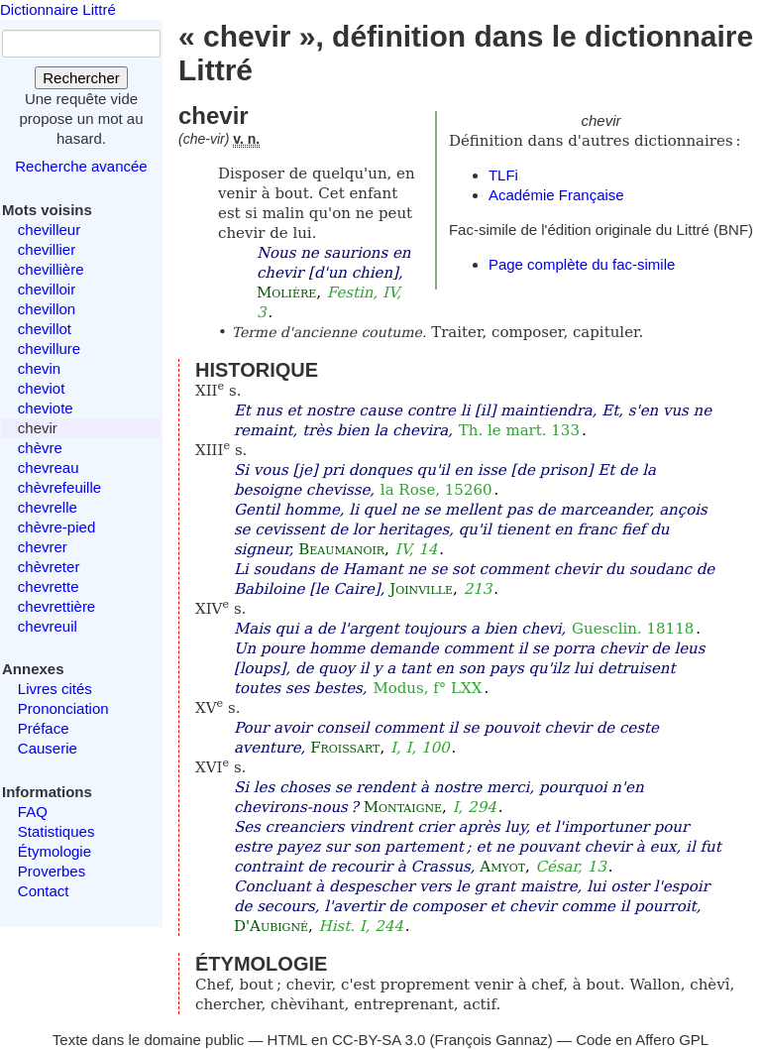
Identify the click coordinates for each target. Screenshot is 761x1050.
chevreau (48, 467)
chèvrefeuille (59, 487)
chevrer (42, 546)
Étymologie (54, 851)
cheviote (45, 408)
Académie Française (556, 194)
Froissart (345, 748)
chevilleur (49, 229)
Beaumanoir (341, 549)
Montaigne (403, 807)
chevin (39, 368)
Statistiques (56, 831)
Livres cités (55, 688)
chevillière (51, 269)
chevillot (44, 328)
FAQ (33, 811)
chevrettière (56, 606)
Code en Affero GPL (642, 1039)
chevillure (49, 348)
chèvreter (49, 566)
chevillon (46, 308)
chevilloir (46, 289)
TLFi (503, 175)
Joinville (421, 589)
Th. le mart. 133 (519, 430)
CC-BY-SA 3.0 (379, 1039)
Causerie (47, 748)
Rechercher (81, 77)
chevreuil (47, 626)
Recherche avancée (81, 166)
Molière (286, 292)
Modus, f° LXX (427, 688)
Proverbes (51, 871)
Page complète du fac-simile (582, 264)
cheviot (41, 388)
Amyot (502, 866)
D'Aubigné (271, 926)
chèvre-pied (56, 527)
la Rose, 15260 (436, 490)
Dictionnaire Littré (58, 9)
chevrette (48, 586)
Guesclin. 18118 (633, 629)
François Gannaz (491, 1039)
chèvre (40, 447)
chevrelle (47, 507)
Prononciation (63, 708)
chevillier (46, 249)
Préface (43, 728)
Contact (43, 890)
